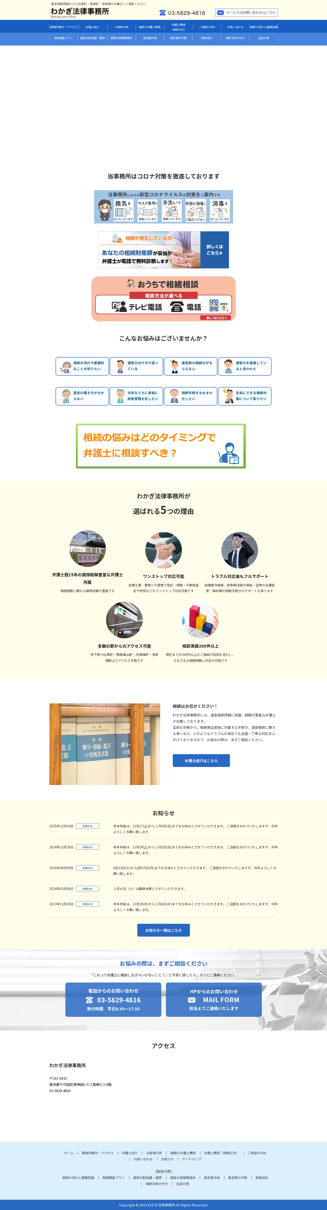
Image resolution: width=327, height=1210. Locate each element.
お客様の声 (121, 27)
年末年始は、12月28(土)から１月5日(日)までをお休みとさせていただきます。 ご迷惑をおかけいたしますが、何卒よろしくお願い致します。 (195, 850)
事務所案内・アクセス (63, 27)
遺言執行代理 (178, 38)
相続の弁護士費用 (150, 27)
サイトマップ (191, 1159)
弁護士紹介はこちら (201, 760)
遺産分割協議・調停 (92, 38)
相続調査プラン (63, 38)
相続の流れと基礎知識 (263, 27)
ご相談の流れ (207, 27)
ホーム (69, 1153)
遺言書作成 (150, 38)
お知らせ (167, 1159)
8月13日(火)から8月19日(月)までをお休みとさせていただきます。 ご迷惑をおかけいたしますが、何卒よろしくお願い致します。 (194, 870)
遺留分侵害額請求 (121, 38)
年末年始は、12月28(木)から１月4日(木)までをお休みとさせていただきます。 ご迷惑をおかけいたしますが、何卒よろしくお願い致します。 (195, 907)
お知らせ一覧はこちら (163, 930)
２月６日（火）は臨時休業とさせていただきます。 (150, 888)
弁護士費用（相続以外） (178, 27)
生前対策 (263, 38)
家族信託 (206, 38)
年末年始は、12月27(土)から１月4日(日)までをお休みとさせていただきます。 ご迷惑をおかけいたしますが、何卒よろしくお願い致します (195, 829)
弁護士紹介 (92, 27)
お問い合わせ (235, 27)
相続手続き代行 (235, 38)
